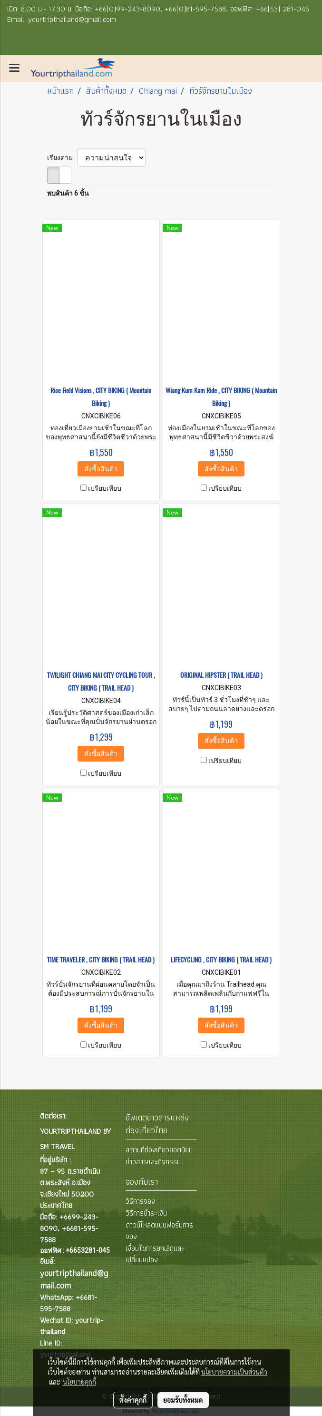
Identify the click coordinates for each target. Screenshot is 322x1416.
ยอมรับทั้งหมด (183, 1400)
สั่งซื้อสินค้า (100, 469)
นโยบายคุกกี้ (79, 1381)
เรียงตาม (62, 157)
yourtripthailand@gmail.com (74, 1279)
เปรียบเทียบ (104, 488)
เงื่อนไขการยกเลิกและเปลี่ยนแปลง (155, 1254)
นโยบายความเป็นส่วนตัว (234, 1371)
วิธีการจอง (140, 1201)
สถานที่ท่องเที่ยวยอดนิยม (159, 1150)
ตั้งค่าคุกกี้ (132, 1400)
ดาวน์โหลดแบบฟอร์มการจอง (159, 1230)
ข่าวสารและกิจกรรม (153, 1162)
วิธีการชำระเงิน (146, 1213)
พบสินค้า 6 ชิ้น (68, 193)
